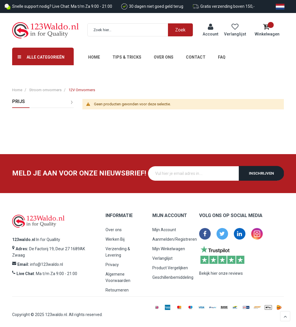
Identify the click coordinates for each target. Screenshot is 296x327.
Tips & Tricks (126, 57)
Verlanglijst (162, 258)
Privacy (112, 264)
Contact (196, 57)
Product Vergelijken (170, 268)
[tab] (43, 108)
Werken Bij (115, 239)
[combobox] (143, 30)
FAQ (221, 57)
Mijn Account (164, 229)
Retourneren (117, 290)
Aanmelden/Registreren (174, 239)
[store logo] (45, 30)
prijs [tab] (18, 101)
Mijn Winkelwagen (168, 248)
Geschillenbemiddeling (172, 277)
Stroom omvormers (45, 90)
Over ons (163, 57)
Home (94, 57)
